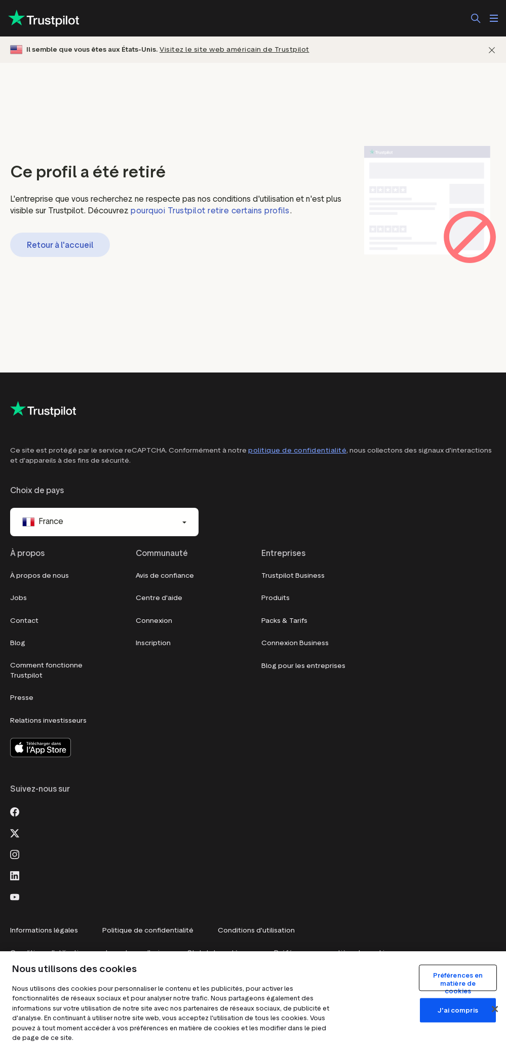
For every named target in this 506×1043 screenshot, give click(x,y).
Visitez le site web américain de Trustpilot (234, 49)
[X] (14, 832)
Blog (17, 643)
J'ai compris (458, 1010)
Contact (24, 620)
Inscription (153, 643)
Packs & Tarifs (284, 620)
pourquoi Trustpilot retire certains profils (210, 210)
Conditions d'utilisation (256, 930)
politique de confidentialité (297, 450)
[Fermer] (492, 50)
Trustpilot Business (293, 575)
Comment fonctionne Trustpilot (46, 670)
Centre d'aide (159, 597)
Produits (275, 597)
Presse (21, 697)
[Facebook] (14, 810)
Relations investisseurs (48, 720)
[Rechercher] (476, 18)
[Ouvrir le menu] (494, 18)
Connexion (154, 620)
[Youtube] (14, 896)
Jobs (18, 597)
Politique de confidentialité (147, 930)
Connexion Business (295, 643)
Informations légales (44, 930)
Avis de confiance (165, 575)
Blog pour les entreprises (303, 665)
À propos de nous (39, 575)
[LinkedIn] (14, 874)
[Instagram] (14, 853)
